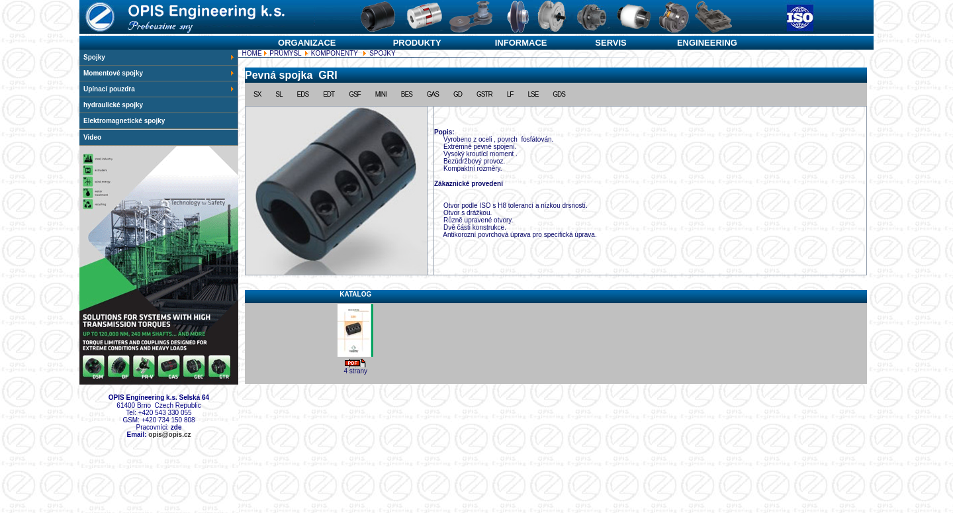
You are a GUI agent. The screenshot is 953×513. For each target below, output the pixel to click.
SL (278, 94)
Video (92, 137)
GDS (559, 94)
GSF (355, 94)
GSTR (484, 94)
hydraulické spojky (113, 105)
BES (406, 94)
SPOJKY (556, 217)
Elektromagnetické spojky (124, 120)
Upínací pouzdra (159, 89)
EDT (328, 94)
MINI (380, 94)
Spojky (159, 57)
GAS (433, 94)
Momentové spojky (159, 73)
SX (257, 94)
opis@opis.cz (169, 434)
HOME (251, 53)
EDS (303, 94)
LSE (532, 94)
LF (510, 94)
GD (457, 94)
